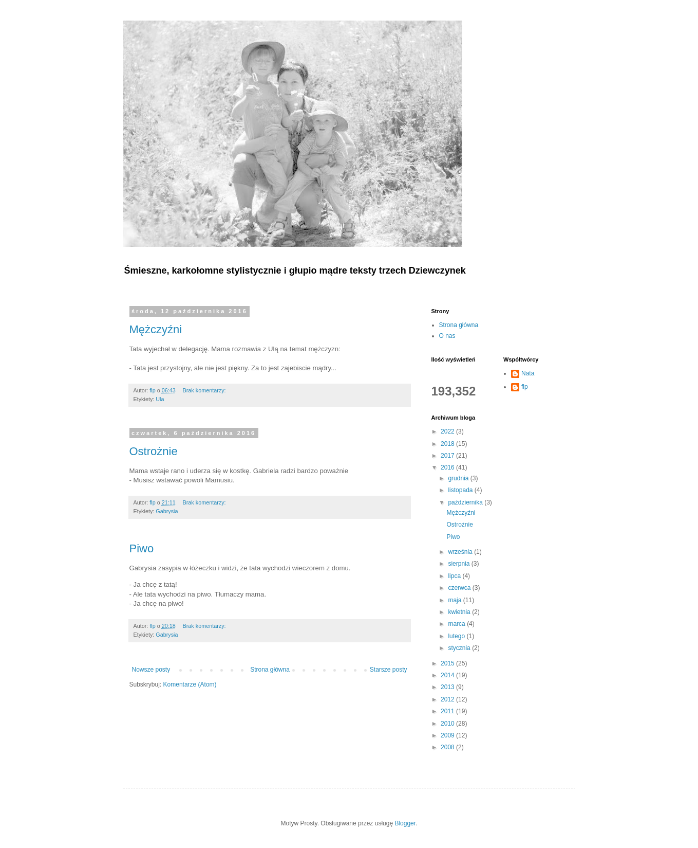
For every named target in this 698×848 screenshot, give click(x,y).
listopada (461, 490)
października (466, 502)
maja (455, 600)
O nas (447, 335)
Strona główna (270, 669)
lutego (457, 636)
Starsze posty (388, 669)
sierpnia (459, 563)
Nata (527, 373)
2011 (448, 711)
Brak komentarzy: (205, 390)
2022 (448, 431)
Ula (160, 399)
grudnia (459, 478)
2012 (448, 699)
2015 (448, 663)
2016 (448, 467)
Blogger (405, 823)
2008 (448, 747)
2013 (448, 687)
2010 (448, 723)
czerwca (460, 587)
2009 (448, 735)
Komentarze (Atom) (190, 684)
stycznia (460, 648)
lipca (455, 576)
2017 (448, 455)
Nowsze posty (151, 669)
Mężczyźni (155, 329)
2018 (448, 443)
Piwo (141, 548)
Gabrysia (167, 511)
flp (524, 386)
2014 (448, 675)
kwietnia (460, 612)
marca (457, 623)
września (461, 551)
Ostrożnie (153, 451)
